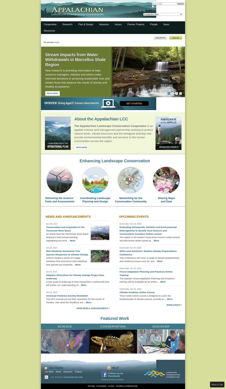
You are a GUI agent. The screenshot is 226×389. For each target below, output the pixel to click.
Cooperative (50, 24)
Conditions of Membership (127, 386)
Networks (104, 24)
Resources (49, 30)
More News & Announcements (92, 308)
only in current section (162, 7)
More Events (173, 305)
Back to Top (217, 384)
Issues (118, 24)
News (166, 24)
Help (115, 368)
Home (56, 42)
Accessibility (101, 386)
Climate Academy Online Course (137, 292)
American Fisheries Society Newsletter (67, 296)
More (72, 240)
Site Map (91, 386)
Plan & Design (85, 24)
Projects (78, 372)
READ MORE (52, 93)
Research (67, 24)
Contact (111, 386)
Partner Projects (135, 24)
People (154, 24)
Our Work (49, 372)
